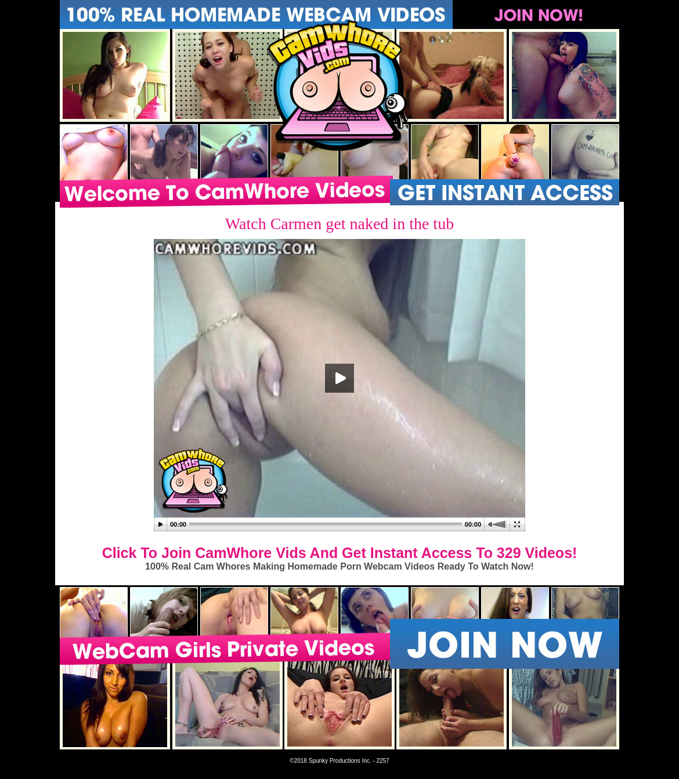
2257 (382, 761)
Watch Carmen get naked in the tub (339, 224)
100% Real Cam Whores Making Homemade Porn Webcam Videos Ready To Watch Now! (339, 566)
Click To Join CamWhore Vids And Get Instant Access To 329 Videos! (339, 553)
